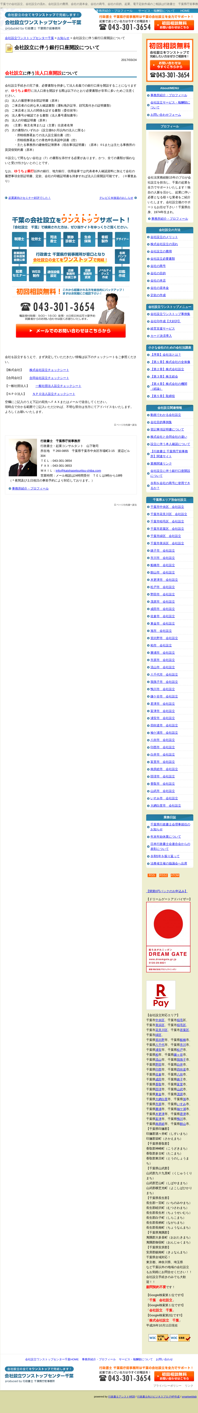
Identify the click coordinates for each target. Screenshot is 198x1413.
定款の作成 (158, 295)
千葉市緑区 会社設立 (165, 536)
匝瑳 (158, 1089)
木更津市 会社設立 (164, 579)
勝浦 (158, 1109)
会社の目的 (158, 273)
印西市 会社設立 (162, 747)
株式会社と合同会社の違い (168, 436)
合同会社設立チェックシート (49, 378)
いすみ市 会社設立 (164, 798)
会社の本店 (158, 280)
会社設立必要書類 (162, 258)
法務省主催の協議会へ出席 (168, 863)
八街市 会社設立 (162, 740)
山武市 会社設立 (162, 791)
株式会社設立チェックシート (49, 370)
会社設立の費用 (161, 251)
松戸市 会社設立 (162, 587)
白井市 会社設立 (162, 754)
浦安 (158, 1049)
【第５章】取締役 (162, 396)
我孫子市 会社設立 (164, 682)
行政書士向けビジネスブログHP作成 (158, 1396)
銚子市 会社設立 (162, 550)
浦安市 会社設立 (162, 718)
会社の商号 (158, 266)
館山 (183, 1124)
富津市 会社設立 (162, 711)
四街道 (181, 1069)
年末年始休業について (165, 836)
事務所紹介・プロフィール (114, 10)
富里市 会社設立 (162, 762)
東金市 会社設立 (162, 623)
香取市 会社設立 (162, 783)
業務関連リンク (161, 463)
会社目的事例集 (161, 422)
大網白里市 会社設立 (165, 805)
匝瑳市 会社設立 (162, 776)
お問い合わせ (164, 1359)
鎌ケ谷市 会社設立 (164, 696)
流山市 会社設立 (162, 667)
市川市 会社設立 (162, 558)
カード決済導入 (161, 336)
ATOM (175, 875)
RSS (152, 875)
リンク (189, 1385)
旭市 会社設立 (161, 631)
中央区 (160, 1020)
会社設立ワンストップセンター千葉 (42, 20)
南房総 (160, 1124)
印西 (158, 1069)
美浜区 (160, 1025)
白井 (180, 1064)
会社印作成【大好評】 (165, 321)
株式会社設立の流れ (164, 244)
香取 (158, 1084)
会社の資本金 (159, 288)
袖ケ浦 (181, 1109)
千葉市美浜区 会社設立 (167, 543)
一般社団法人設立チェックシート (58, 386)
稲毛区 (181, 1025)
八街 (180, 1074)
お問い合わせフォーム (165, 114)
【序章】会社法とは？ (165, 354)
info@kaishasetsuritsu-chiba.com (78, 470)
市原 (158, 1104)
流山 (158, 1059)
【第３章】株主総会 (164, 376)
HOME (185, 10)
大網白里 (161, 1099)
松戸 (180, 1049)
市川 (183, 1045)
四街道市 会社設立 (164, 725)
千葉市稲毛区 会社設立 (167, 521)
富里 (180, 1084)
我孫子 (181, 1059)
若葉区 (184, 1030)
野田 (158, 1064)
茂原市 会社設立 (162, 601)
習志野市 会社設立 (164, 638)
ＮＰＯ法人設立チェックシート (53, 394)
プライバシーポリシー (167, 1385)
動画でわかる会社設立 (165, 415)
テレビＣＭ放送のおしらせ (116, 197)
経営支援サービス (162, 328)
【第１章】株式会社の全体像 (170, 362)
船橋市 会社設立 (162, 565)
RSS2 (163, 875)
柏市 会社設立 (161, 645)
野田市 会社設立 (162, 594)
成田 (158, 1079)
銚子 (180, 1079)
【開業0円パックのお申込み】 (167, 891)
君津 (183, 1114)
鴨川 (180, 1119)
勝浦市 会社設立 (162, 652)
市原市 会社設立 (162, 660)
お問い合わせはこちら (174, 25)
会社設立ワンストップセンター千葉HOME (52, 1359)
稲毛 (180, 1020)
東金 (158, 1094)
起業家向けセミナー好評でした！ (29, 197)
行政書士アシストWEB (121, 1396)
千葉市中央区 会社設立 (167, 507)
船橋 (183, 1040)
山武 (180, 1089)
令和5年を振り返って (165, 856)
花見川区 (161, 1030)
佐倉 (158, 1074)
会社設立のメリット (164, 237)
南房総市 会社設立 (164, 769)
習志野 (160, 1040)
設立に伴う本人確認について (170, 444)
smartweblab (189, 1396)
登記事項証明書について (167, 429)
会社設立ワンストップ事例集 (170, 314)
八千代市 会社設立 (164, 674)
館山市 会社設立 (162, 572)
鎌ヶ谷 (178, 1054)
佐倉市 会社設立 (162, 616)
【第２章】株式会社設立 (167, 369)
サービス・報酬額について (156, 10)
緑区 (158, 1035)
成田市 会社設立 (162, 609)
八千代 (160, 1045)
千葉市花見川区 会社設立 (168, 514)
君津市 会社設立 (162, 703)
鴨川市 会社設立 (162, 689)
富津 (158, 1119)
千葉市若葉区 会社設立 (167, 528)
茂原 (180, 1094)
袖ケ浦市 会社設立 (164, 732)
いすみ (181, 1104)
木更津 (160, 1114)
